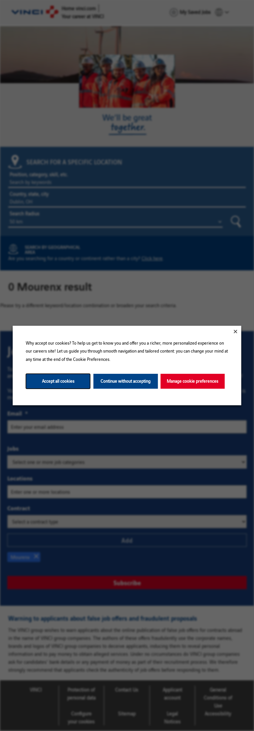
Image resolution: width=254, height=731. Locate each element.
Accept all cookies (58, 381)
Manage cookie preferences (192, 381)
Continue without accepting (125, 381)
